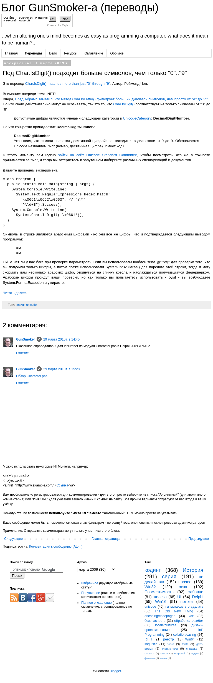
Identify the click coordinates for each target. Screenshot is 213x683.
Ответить (23, 353)
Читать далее (14, 293)
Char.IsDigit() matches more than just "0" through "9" (67, 83)
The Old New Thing (174, 611)
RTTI (148, 639)
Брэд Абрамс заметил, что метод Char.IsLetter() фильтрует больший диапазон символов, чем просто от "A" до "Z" (111, 99)
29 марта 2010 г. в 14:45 (61, 339)
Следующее (13, 539)
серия (169, 576)
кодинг (20, 304)
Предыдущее (199, 539)
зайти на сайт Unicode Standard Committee (97, 155)
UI (179, 597)
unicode (31, 304)
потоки (187, 601)
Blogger (115, 671)
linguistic (150, 644)
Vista (171, 644)
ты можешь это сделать (184, 607)
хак (191, 616)
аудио (195, 653)
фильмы (149, 658)
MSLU (164, 653)
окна (183, 587)
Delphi (197, 597)
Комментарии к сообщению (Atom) (55, 546)
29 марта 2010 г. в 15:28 (61, 369)
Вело (53, 53)
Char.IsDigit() (124, 104)
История (193, 570)
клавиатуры (169, 648)
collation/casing (184, 635)
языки (163, 658)
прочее (184, 582)
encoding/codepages (159, 616)
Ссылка (62, 485)
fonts (185, 644)
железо (160, 597)
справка (191, 648)
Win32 (150, 587)
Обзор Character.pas (31, 376)
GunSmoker (25, 339)
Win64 (190, 639)
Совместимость (159, 592)
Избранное (89, 583)
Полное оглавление (96, 603)
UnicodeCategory (137, 118)
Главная (11, 53)
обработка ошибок (188, 621)
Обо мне (117, 53)
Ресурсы (70, 53)
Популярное (90, 593)
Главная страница (106, 539)
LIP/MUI (149, 653)
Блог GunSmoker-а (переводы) (80, 7)
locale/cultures (165, 625)
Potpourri (179, 653)
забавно (195, 592)
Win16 (160, 601)
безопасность (154, 621)
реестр (168, 639)
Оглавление (94, 53)
